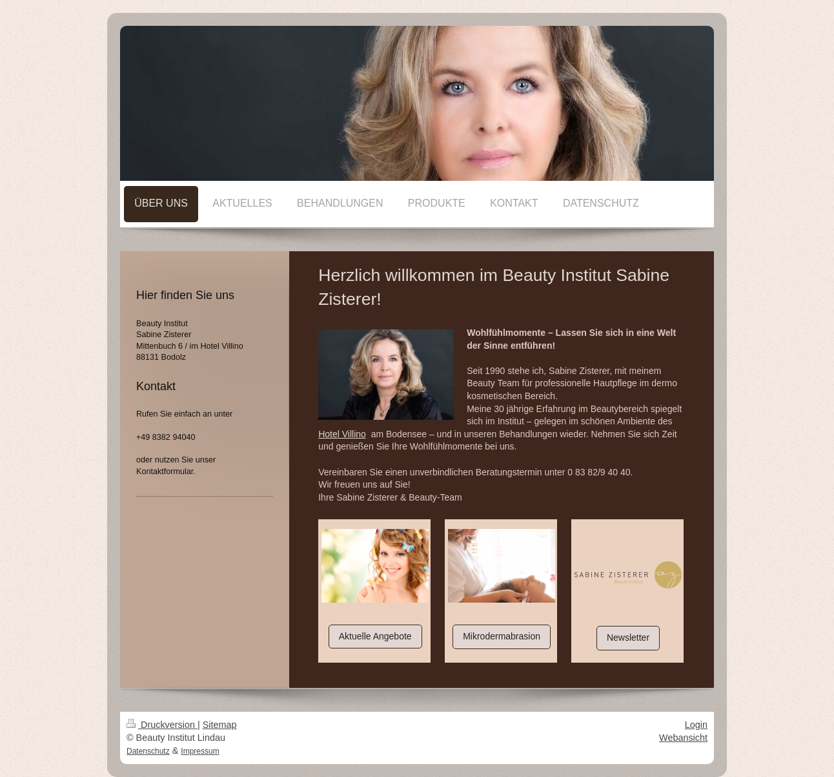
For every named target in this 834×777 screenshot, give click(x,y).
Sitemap (220, 725)
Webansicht (683, 737)
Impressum (200, 751)
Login (696, 725)
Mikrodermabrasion (501, 636)
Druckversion (162, 725)
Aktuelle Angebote (375, 636)
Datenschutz (148, 751)
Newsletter (628, 637)
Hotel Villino (342, 434)
